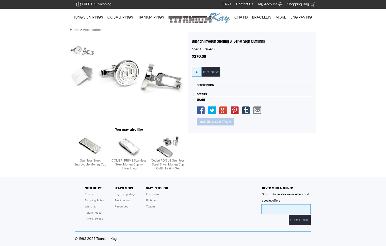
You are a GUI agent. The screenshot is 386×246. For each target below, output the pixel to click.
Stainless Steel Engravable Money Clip (90, 162)
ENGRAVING (301, 17)
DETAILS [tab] (202, 94)
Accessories (92, 30)
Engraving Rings (125, 194)
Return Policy (93, 212)
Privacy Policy (94, 219)
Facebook (152, 194)
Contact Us (244, 4)
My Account (267, 4)
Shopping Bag (298, 4)
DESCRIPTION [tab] (205, 85)
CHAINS (241, 17)
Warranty (90, 206)
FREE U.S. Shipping (96, 4)
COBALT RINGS (120, 17)
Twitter (150, 206)
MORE (280, 17)
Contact (90, 194)
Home (74, 30)
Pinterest (151, 200)
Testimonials (123, 200)
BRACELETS (261, 17)
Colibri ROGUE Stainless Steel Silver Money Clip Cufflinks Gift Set (168, 164)
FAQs (227, 4)
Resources (121, 206)
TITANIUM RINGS (150, 17)
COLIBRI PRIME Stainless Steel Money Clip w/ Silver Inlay (129, 164)
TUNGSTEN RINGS (88, 17)
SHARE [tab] (201, 100)
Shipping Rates (94, 200)
